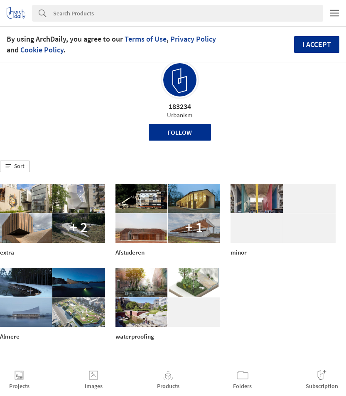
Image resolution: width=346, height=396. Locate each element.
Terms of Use (146, 39)
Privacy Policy (193, 39)
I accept (316, 44)
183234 (180, 106)
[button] (15, 166)
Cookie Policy (42, 49)
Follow (179, 132)
